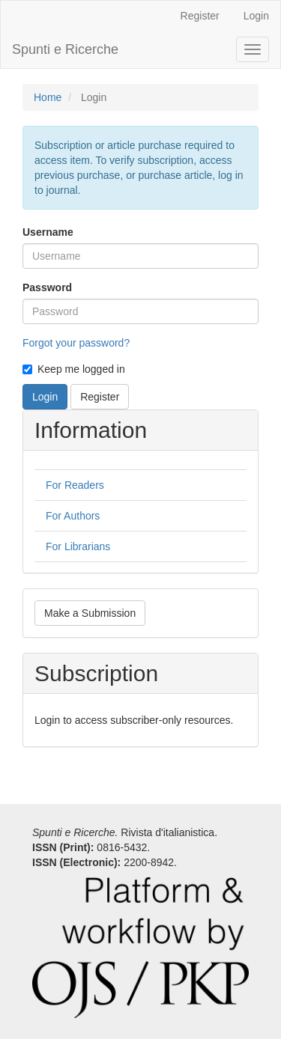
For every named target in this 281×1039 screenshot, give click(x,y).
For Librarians (78, 546)
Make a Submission (90, 613)
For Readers (75, 485)
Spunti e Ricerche (65, 49)
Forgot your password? (76, 343)
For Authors (73, 516)
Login (256, 16)
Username (47, 232)
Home (47, 97)
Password (47, 287)
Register (200, 16)
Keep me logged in (73, 369)
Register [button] (99, 397)
